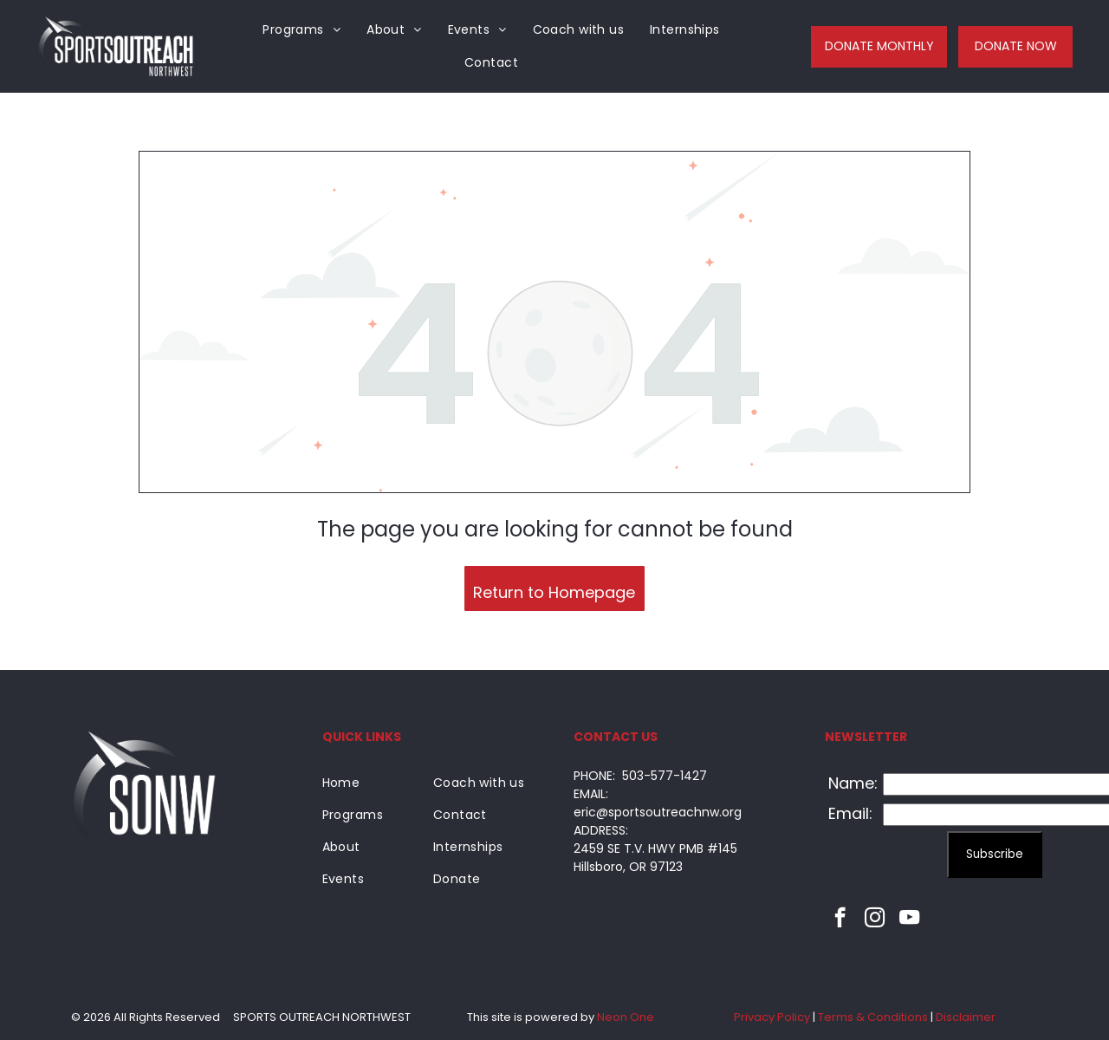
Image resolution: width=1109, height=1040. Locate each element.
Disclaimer (966, 1017)
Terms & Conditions (873, 1017)
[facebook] (840, 919)
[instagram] (874, 919)
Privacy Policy (772, 1017)
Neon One (625, 1017)
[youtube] (909, 919)
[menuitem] (301, 30)
